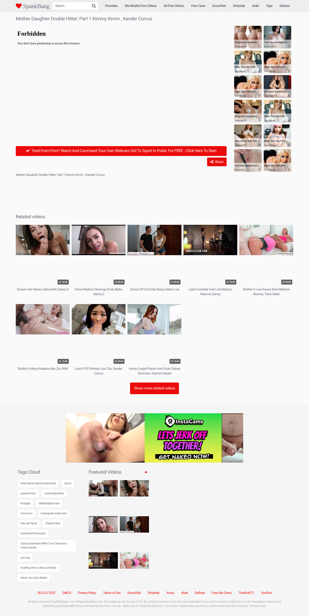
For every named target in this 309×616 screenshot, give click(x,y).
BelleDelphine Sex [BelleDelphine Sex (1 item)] (49, 503)
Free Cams (198, 6)
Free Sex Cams (222, 593)
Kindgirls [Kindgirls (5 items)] (25, 503)
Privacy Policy (87, 593)
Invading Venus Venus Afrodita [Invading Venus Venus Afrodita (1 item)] (38, 567)
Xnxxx (170, 593)
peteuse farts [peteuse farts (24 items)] (28, 493)
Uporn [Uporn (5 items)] (67, 483)
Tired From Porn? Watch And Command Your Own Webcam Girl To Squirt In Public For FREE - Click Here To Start (121, 150)
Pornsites (111, 6)
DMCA (66, 593)
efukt (255, 6)
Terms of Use (112, 593)
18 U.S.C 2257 (46, 593)
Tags (269, 6)
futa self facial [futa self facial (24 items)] (28, 523)
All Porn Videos (174, 6)
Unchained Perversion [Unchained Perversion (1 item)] (33, 533)
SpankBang (32, 6)
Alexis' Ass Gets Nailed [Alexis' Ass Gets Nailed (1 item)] (33, 578)
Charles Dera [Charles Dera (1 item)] (52, 523)
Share (216, 162)
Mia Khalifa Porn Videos (140, 6)
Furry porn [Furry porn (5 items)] (26, 513)
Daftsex (284, 6)
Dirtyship (239, 6)
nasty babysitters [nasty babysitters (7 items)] (54, 493)
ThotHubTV (246, 593)
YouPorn (266, 593)
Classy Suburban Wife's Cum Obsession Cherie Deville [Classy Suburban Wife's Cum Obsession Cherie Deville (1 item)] (43, 546)
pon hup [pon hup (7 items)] (25, 557)
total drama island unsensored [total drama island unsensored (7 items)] (38, 483)
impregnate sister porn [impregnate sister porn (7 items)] (54, 513)
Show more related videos (154, 388)
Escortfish (219, 6)
